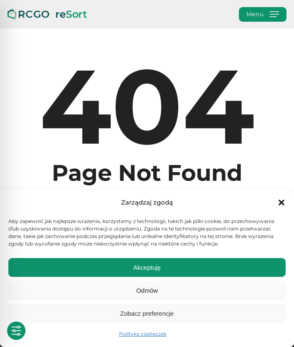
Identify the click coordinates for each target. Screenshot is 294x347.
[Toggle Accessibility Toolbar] (16, 331)
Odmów (147, 290)
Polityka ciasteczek (143, 334)
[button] (281, 202)
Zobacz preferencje (147, 313)
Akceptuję (147, 267)
